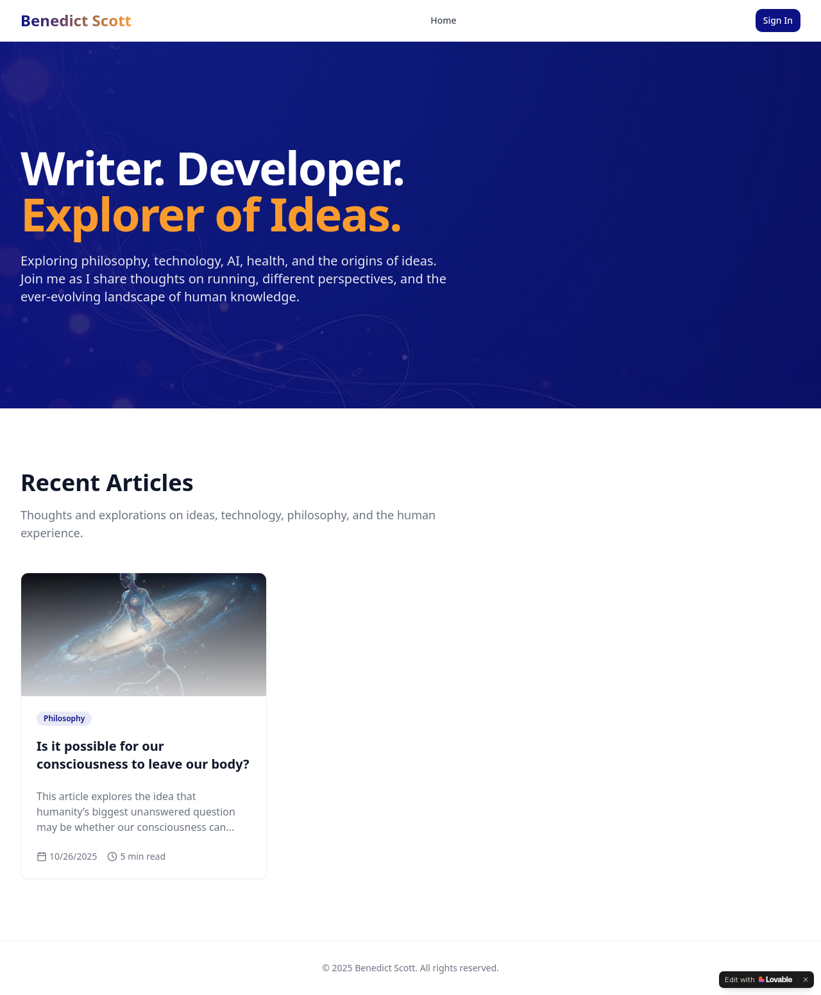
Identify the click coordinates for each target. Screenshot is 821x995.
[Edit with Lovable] (758, 979)
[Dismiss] (805, 979)
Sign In (778, 20)
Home (443, 20)
